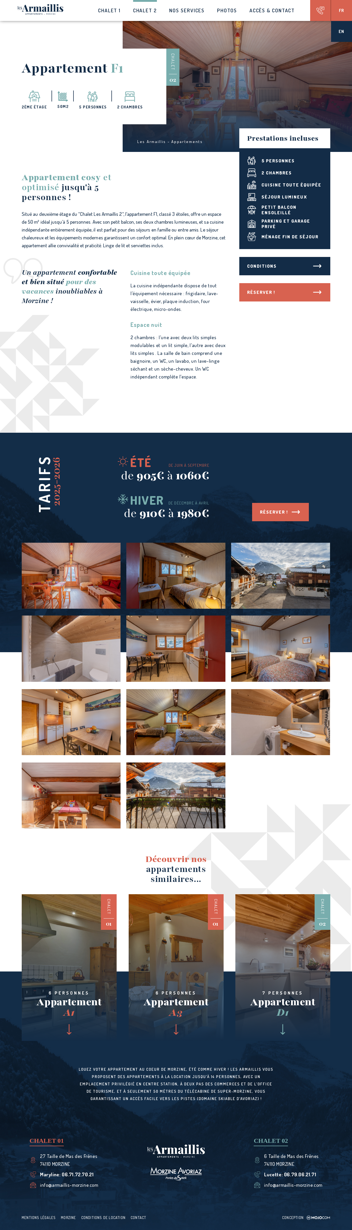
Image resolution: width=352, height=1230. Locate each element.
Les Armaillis (151, 141)
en (341, 31)
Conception (306, 1217)
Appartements (187, 141)
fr (341, 10)
